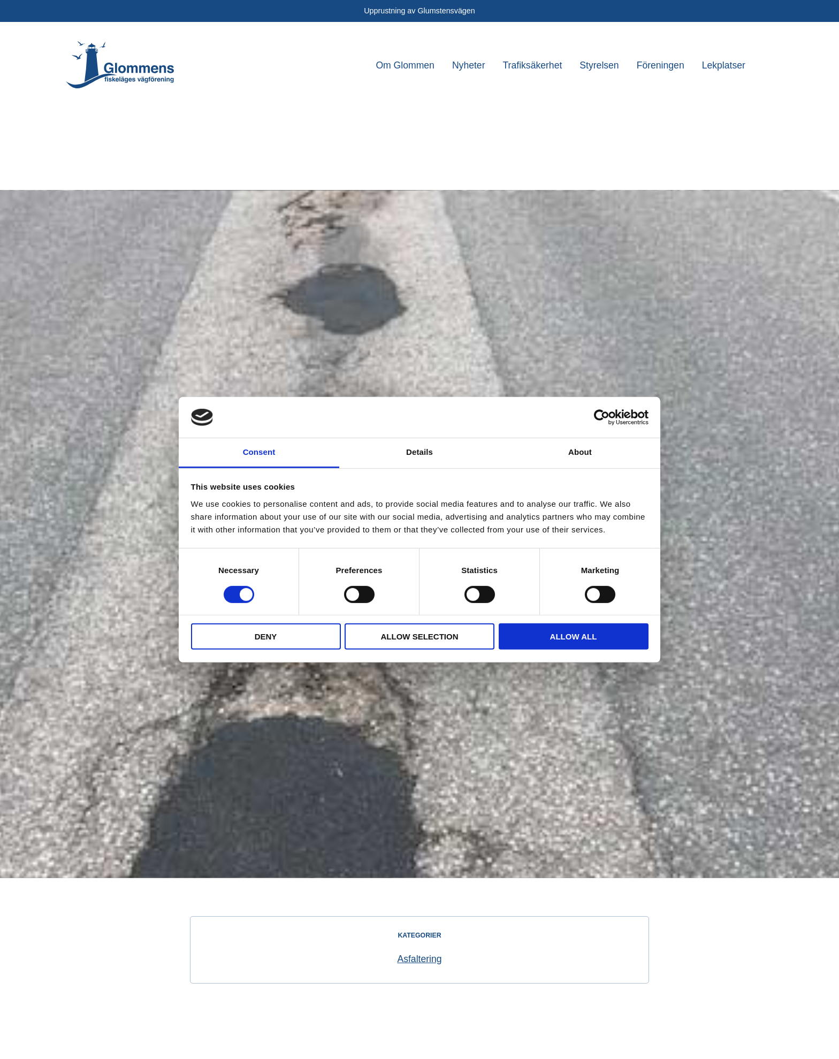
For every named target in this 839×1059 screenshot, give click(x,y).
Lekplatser (723, 65)
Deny (266, 636)
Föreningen (660, 65)
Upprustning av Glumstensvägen (419, 10)
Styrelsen (599, 65)
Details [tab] (419, 451)
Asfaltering (419, 959)
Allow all (573, 636)
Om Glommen (405, 65)
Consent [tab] (259, 451)
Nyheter (468, 65)
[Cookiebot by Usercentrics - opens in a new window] (602, 417)
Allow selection (420, 636)
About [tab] (580, 451)
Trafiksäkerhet (532, 65)
